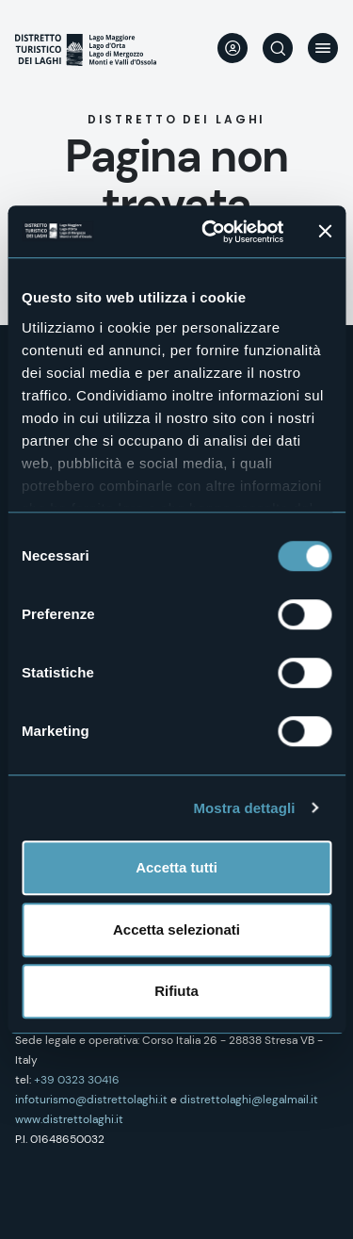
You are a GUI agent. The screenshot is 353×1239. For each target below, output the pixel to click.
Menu (323, 48)
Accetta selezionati (176, 929)
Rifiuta (176, 991)
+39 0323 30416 (77, 1079)
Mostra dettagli (244, 808)
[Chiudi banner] (324, 231)
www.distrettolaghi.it (69, 1119)
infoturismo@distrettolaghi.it (91, 1099)
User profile (232, 48)
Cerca (278, 48)
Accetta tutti (176, 867)
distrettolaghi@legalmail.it (249, 1099)
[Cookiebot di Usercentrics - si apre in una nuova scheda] (210, 232)
